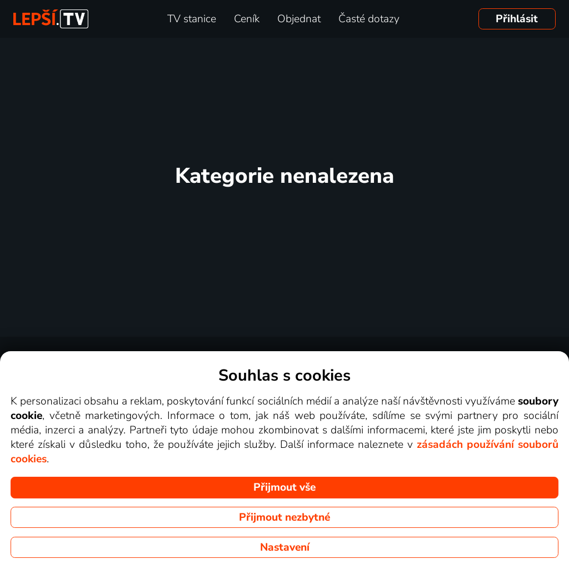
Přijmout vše (284, 487)
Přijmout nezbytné (284, 517)
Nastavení (285, 547)
